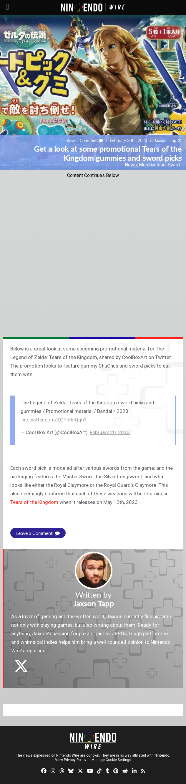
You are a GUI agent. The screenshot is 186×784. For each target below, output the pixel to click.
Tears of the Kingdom (34, 502)
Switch (175, 165)
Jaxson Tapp (165, 140)
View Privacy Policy (70, 760)
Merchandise (152, 165)
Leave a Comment (84, 140)
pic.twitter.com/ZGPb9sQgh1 (54, 420)
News (131, 165)
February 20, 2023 (110, 432)
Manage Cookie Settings (111, 760)
